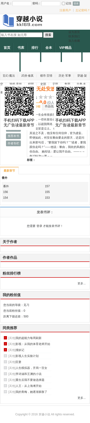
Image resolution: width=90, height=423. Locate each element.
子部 (55, 84)
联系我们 (74, 36)
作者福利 (10, 67)
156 (5, 192)
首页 (7, 48)
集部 (67, 84)
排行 (34, 48)
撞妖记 (20, 350)
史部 (43, 84)
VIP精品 (65, 48)
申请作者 (51, 57)
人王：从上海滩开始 (29, 386)
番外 (4, 178)
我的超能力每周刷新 (29, 338)
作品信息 (50, 106)
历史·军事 (65, 75)
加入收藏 (74, 40)
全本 (48, 48)
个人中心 (10, 57)
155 (47, 192)
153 (47, 197)
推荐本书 (13, 136)
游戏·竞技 (15, 84)
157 (47, 186)
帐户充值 (72, 57)
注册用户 (65, 10)
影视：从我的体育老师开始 (33, 344)
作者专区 (31, 57)
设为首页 (74, 32)
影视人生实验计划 (27, 356)
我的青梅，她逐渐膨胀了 (31, 392)
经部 (31, 84)
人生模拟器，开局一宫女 (31, 368)
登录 (39, 226)
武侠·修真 (27, 75)
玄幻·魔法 (9, 75)
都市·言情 (46, 75)
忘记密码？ (83, 10)
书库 (21, 48)
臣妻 (18, 362)
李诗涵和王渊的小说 (29, 374)
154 (5, 197)
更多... (82, 283)
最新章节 (9, 170)
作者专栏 (13, 143)
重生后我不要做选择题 (30, 380)
